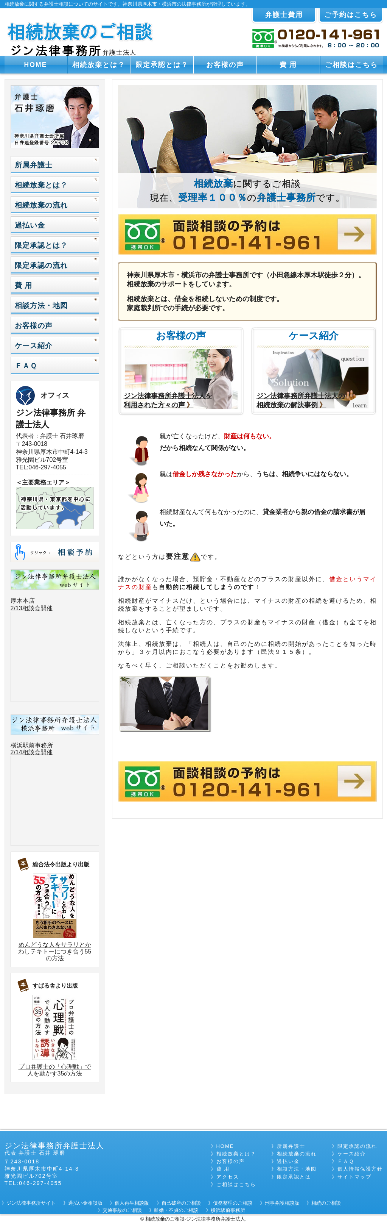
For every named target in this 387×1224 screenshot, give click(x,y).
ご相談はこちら (351, 65)
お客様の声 (225, 65)
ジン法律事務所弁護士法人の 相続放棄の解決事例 (300, 400)
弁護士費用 (284, 15)
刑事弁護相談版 (282, 1203)
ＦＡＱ (26, 366)
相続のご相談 (326, 1203)
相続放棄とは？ (98, 65)
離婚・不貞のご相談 (176, 1210)
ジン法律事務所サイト (31, 1203)
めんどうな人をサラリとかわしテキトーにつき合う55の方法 (55, 951)
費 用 (288, 65)
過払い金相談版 (85, 1203)
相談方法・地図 (41, 306)
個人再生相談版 (132, 1203)
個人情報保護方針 (360, 1169)
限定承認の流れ (41, 265)
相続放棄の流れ (41, 205)
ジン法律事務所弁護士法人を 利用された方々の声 (168, 400)
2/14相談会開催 (32, 752)
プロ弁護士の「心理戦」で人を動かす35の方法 (55, 1070)
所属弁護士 (34, 165)
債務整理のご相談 (232, 1203)
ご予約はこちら (350, 15)
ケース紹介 (34, 346)
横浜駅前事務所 (32, 745)
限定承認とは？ (161, 65)
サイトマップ (354, 1177)
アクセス (227, 1177)
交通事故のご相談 (122, 1210)
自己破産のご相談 (181, 1203)
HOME (35, 65)
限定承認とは (294, 1177)
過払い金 (30, 225)
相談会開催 (37, 608)
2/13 (16, 608)
